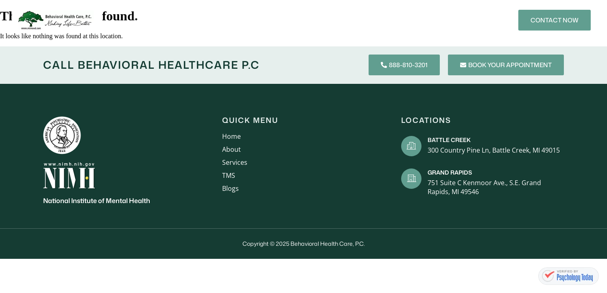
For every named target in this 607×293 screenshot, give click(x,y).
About (186, 20)
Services (222, 20)
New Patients (270, 20)
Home (155, 20)
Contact (435, 20)
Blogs (399, 20)
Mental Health (328, 20)
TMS (371, 20)
